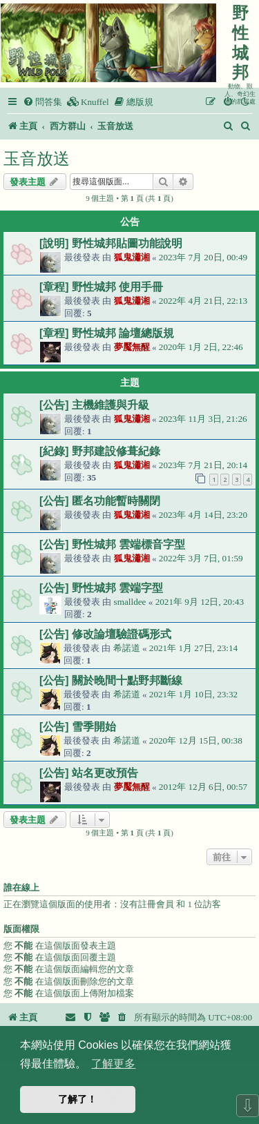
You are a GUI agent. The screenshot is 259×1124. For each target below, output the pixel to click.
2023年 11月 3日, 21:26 (203, 419)
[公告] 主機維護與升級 (94, 405)
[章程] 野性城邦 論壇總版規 (106, 333)
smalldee (130, 602)
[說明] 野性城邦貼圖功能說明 (110, 243)
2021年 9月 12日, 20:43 (199, 602)
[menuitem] (42, 102)
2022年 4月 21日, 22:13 (203, 300)
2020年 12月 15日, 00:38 (195, 740)
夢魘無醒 (132, 347)
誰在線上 (21, 888)
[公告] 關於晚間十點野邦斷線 (110, 680)
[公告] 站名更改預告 (88, 773)
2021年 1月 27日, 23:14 (193, 648)
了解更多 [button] (113, 1063)
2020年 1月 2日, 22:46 (201, 347)
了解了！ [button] (77, 1099)
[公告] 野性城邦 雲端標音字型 (112, 544)
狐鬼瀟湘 (132, 257)
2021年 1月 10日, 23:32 (193, 694)
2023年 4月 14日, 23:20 (203, 515)
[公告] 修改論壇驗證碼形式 (105, 634)
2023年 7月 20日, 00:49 (203, 257)
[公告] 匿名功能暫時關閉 (99, 501)
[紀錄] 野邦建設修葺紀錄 (99, 451)
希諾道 (126, 648)
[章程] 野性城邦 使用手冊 (101, 287)
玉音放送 (36, 158)
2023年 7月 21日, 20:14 (203, 465)
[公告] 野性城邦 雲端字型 (101, 588)
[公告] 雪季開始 (77, 727)
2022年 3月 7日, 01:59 (201, 558)
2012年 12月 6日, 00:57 (203, 787)
